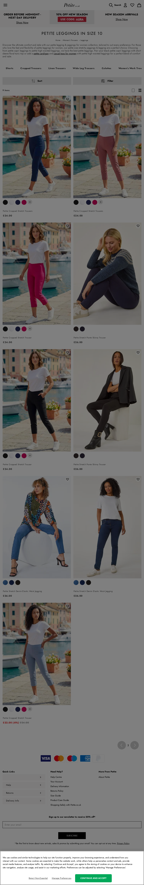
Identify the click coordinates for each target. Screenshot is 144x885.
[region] (72, 868)
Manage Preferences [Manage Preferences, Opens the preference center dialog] (61, 878)
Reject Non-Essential (38, 878)
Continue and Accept (93, 878)
